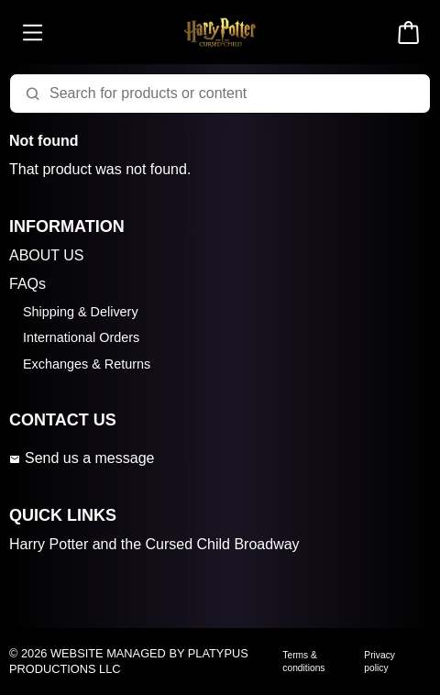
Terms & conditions (303, 661)
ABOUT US (46, 255)
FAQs (27, 284)
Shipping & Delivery (80, 311)
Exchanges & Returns (86, 364)
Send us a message (81, 458)
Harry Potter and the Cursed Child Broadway (154, 544)
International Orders (81, 337)
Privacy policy (379, 661)
